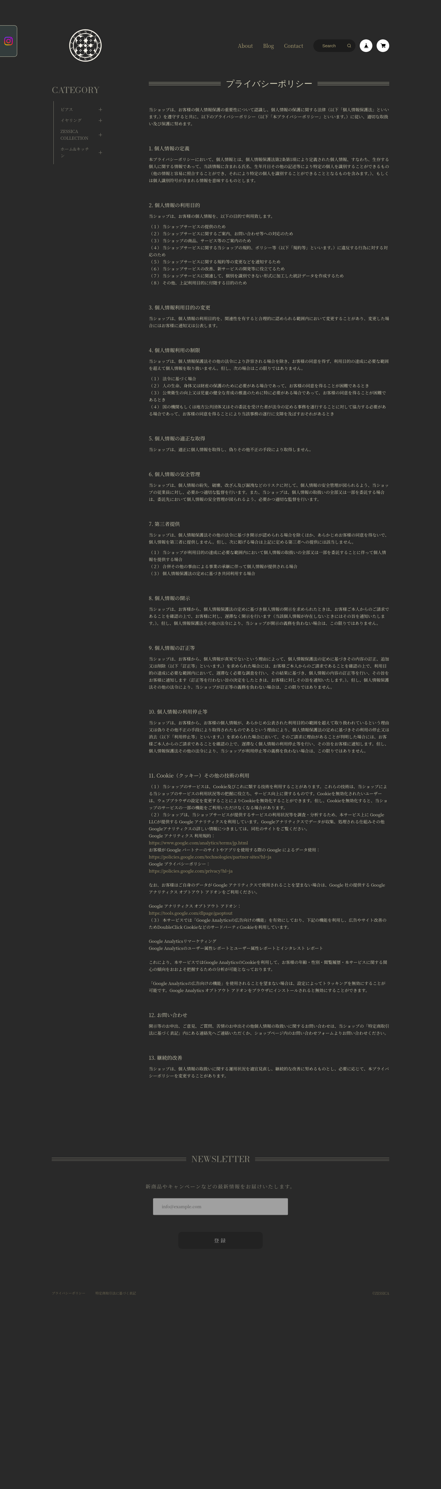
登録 (220, 1238)
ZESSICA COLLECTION (74, 127)
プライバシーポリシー (68, 1291)
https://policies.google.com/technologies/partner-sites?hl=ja (210, 857)
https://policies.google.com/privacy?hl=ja (191, 871)
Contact (293, 45)
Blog (268, 45)
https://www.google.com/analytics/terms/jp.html (198, 843)
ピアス (66, 102)
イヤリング (71, 113)
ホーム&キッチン (74, 145)
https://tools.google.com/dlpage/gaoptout (191, 913)
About (245, 45)
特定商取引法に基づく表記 (115, 1291)
